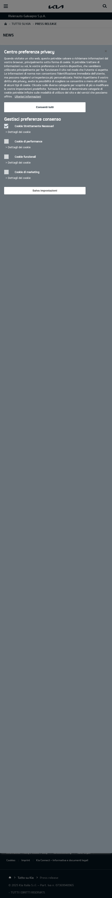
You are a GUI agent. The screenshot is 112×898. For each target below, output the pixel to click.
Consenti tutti (45, 107)
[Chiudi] (106, 51)
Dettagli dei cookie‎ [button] (19, 132)
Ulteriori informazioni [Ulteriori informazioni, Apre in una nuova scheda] (28, 96)
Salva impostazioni (44, 190)
